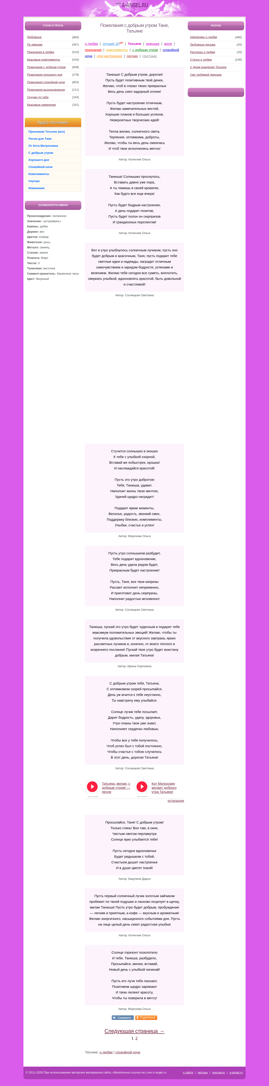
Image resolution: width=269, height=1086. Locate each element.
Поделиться (147, 1017)
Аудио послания (52, 122)
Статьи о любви (201, 59)
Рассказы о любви (202, 52)
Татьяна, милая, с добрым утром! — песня (116, 788)
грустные (149, 56)
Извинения (36, 188)
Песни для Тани (40, 138)
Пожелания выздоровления (46, 89)
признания (93, 50)
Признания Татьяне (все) (46, 131)
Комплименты (38, 174)
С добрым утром (40, 152)
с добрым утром (145, 50)
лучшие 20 (111, 44)
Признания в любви (40, 52)
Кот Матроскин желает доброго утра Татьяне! (164, 788)
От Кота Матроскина (43, 145)
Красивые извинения (41, 104)
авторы (203, 1072)
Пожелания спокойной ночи (46, 82)
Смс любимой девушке (206, 74)
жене (168, 44)
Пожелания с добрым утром (46, 67)
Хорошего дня (38, 160)
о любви (91, 44)
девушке (152, 44)
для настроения (109, 56)
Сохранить (124, 1017)
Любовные (34, 37)
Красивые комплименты (43, 59)
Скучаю (34, 181)
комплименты (117, 50)
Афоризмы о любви (203, 37)
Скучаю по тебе (37, 97)
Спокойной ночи (40, 167)
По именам (34, 44)
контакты (218, 1072)
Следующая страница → (134, 1031)
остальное (176, 801)
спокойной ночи (127, 1052)
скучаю (132, 56)
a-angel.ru (236, 1072)
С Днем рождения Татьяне (208, 67)
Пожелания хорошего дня (44, 74)
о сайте (188, 1072)
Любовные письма (202, 44)
